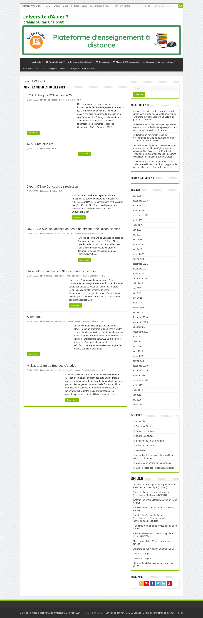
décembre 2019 (140, 366)
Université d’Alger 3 (45, 16)
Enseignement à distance (100, 6)
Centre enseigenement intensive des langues (59, 68)
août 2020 (137, 336)
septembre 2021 (140, 278)
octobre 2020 (139, 327)
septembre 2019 (140, 380)
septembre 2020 (140, 332)
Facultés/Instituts (54, 62)
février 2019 (138, 404)
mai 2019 (137, 399)
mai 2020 (137, 346)
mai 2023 (137, 234)
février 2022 (138, 254)
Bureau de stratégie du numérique (158, 62)
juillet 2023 (138, 225)
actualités (46, 149)
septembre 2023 (140, 215)
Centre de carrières (145, 431)
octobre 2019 (139, 375)
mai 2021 (137, 293)
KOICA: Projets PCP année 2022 (50, 95)
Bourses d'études (49, 191)
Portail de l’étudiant (79, 6)
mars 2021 (138, 302)
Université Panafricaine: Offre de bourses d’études (62, 271)
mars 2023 (138, 244)
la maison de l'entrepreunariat (150, 441)
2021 (34, 81)
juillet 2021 (138, 283)
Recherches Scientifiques (79, 62)
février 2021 (138, 307)
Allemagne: (34, 316)
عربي (48, 6)
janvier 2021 (138, 312)
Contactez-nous (88, 68)
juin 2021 (137, 288)
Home (27, 81)
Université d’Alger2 (142, 558)
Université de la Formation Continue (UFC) (153, 549)
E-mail (65, 6)
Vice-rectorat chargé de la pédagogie (153, 463)
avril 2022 (137, 249)
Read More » (34, 133)
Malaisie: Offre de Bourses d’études (51, 365)
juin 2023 (137, 230)
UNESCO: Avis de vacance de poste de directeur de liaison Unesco (73, 229)
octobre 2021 (139, 273)
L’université (36, 62)
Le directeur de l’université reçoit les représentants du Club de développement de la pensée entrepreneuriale (154, 138)
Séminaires (141, 450)
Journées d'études (144, 436)
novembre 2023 (140, 205)
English (57, 6)
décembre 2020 (140, 317)
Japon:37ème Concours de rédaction (52, 186)
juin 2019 (137, 395)
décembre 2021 (140, 264)
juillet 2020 (138, 341)
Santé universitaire (122, 6)
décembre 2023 (140, 200)
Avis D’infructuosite (40, 144)
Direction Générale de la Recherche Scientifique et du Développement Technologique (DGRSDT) (150, 518)
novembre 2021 (140, 268)
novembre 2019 (140, 370)
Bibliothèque (103, 62)
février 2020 (138, 356)
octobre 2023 (139, 210)
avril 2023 (137, 239)
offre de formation (30, 68)
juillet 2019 (138, 390)
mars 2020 (138, 351)
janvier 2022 (138, 259)
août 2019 (137, 385)
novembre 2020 (140, 322)
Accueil (26, 61)
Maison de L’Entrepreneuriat (126, 62)
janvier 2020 (138, 361)
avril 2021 (137, 298)
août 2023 (137, 220)
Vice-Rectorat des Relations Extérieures (58, 100)
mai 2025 (137, 196)
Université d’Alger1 (142, 553)
